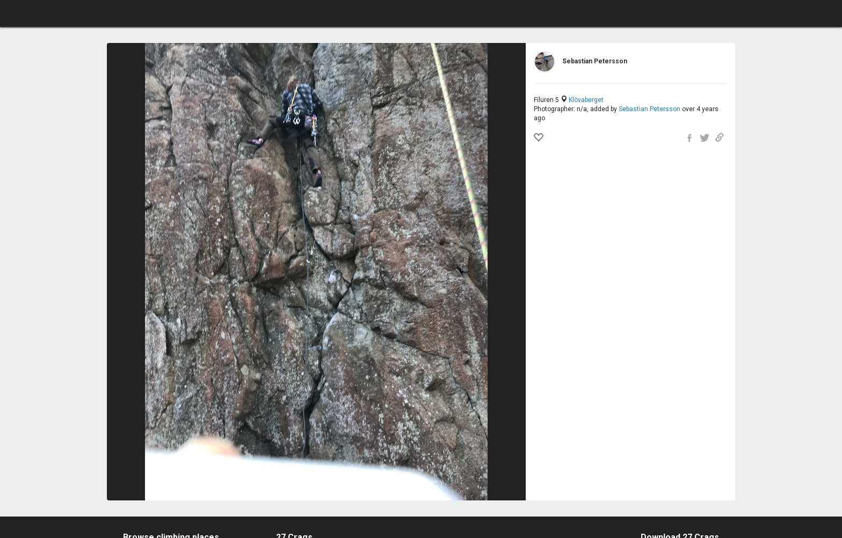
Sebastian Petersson (649, 109)
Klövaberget (586, 100)
